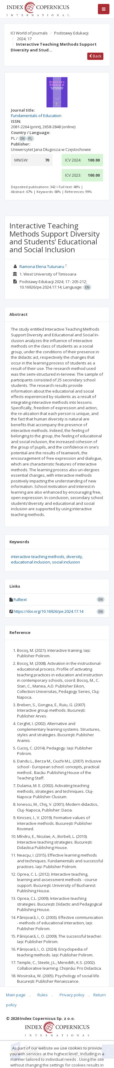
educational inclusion (30, 562)
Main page (16, 995)
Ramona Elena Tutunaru (41, 266)
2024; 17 (24, 38)
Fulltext (20, 599)
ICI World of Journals (29, 33)
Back (95, 56)
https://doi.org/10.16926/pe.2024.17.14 (48, 611)
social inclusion (66, 562)
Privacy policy (72, 995)
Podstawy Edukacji (71, 33)
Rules (42, 995)
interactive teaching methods (37, 556)
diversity (74, 556)
